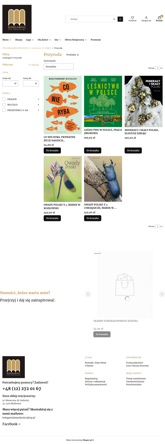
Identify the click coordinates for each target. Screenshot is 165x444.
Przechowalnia (134, 384)
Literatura (36, 48)
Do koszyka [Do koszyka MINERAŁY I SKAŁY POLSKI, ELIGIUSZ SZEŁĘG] (133, 150)
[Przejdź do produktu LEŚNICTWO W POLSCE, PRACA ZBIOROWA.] (103, 101)
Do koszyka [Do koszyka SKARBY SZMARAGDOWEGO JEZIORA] (102, 334)
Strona (151, 68)
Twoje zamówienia (136, 378)
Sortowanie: (50, 60)
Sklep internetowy (79, 440)
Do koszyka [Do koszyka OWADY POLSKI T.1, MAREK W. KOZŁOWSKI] (52, 218)
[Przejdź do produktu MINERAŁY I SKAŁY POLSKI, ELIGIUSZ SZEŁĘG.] (144, 101)
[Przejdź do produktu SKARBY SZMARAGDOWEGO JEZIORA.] (125, 284)
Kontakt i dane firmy (95, 362)
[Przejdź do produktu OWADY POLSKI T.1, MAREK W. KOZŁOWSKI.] (63, 179)
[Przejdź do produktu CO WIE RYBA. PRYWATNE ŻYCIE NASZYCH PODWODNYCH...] (63, 105)
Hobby (48, 48)
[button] (120, 19)
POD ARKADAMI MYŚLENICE (15, 48)
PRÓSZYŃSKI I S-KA (17, 110)
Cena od (6, 78)
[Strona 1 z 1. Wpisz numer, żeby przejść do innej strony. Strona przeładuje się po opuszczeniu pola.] (157, 68)
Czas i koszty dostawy (137, 365)
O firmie (89, 365)
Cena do (27, 78)
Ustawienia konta (135, 381)
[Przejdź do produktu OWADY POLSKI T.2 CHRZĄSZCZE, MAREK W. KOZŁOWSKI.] (103, 179)
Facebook (10, 424)
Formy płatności (134, 362)
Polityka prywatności (96, 384)
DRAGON (12, 99)
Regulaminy (91, 378)
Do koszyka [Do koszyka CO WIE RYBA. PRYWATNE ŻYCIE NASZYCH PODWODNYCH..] (52, 150)
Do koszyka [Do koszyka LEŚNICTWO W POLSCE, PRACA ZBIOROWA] (93, 150)
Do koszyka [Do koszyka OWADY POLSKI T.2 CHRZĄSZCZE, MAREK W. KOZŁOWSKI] (93, 218)
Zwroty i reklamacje (95, 381)
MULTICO (12, 104)
